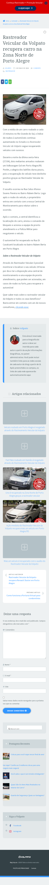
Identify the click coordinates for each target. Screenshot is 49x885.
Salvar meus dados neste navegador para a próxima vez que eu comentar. (23, 702)
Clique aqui (24, 8)
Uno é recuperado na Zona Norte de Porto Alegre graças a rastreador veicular (24, 494)
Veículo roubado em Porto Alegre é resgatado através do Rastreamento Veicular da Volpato (24, 429)
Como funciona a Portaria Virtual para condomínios (23, 595)
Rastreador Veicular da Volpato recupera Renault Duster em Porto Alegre (26, 578)
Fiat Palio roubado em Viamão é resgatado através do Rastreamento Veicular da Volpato (24, 461)
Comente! (37, 68)
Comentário (10, 629)
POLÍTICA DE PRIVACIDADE (21, 868)
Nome (8, 664)
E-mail (8, 675)
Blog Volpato (13, 862)
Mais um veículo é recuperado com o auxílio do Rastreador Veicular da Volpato (24, 562)
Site (6, 686)
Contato (33, 868)
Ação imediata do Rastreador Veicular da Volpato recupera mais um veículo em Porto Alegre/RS (24, 528)
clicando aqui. (22, 307)
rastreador (10, 71)
